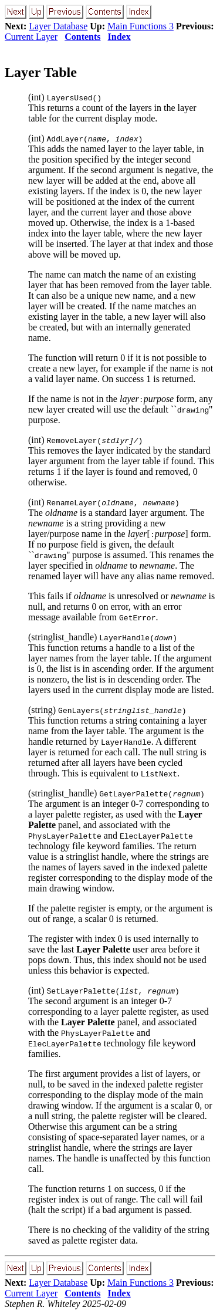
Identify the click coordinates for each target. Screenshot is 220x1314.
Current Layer (31, 37)
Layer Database (58, 26)
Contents (82, 37)
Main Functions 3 (140, 26)
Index (119, 37)
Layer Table (41, 72)
